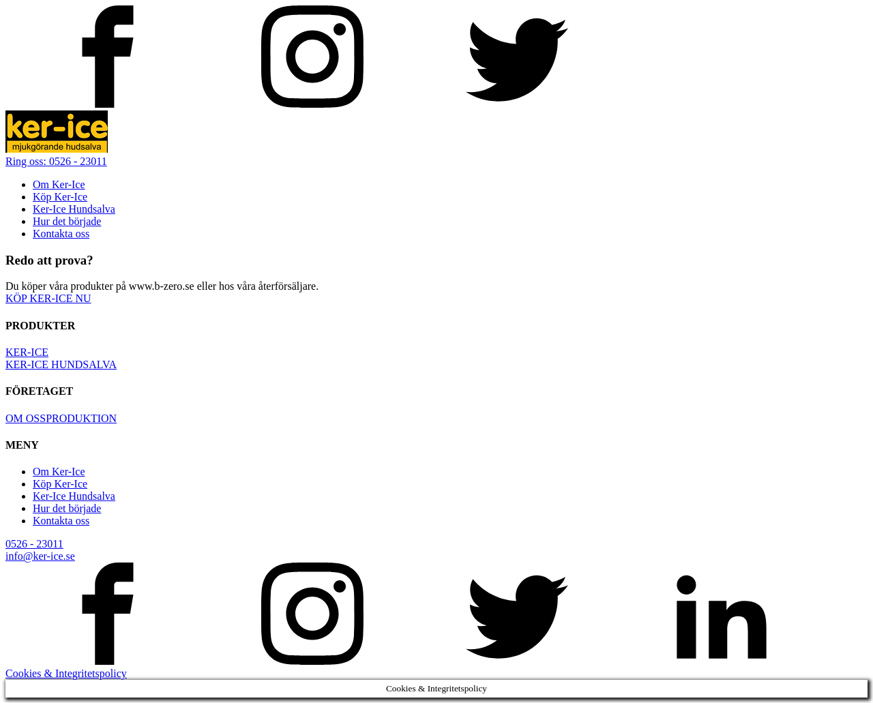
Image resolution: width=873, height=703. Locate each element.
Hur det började (67, 221)
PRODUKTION (81, 418)
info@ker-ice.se (40, 556)
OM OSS (25, 418)
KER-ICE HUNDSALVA (61, 364)
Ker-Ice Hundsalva (74, 209)
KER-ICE (26, 352)
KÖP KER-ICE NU (48, 298)
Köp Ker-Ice (60, 197)
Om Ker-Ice (59, 184)
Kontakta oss (61, 233)
